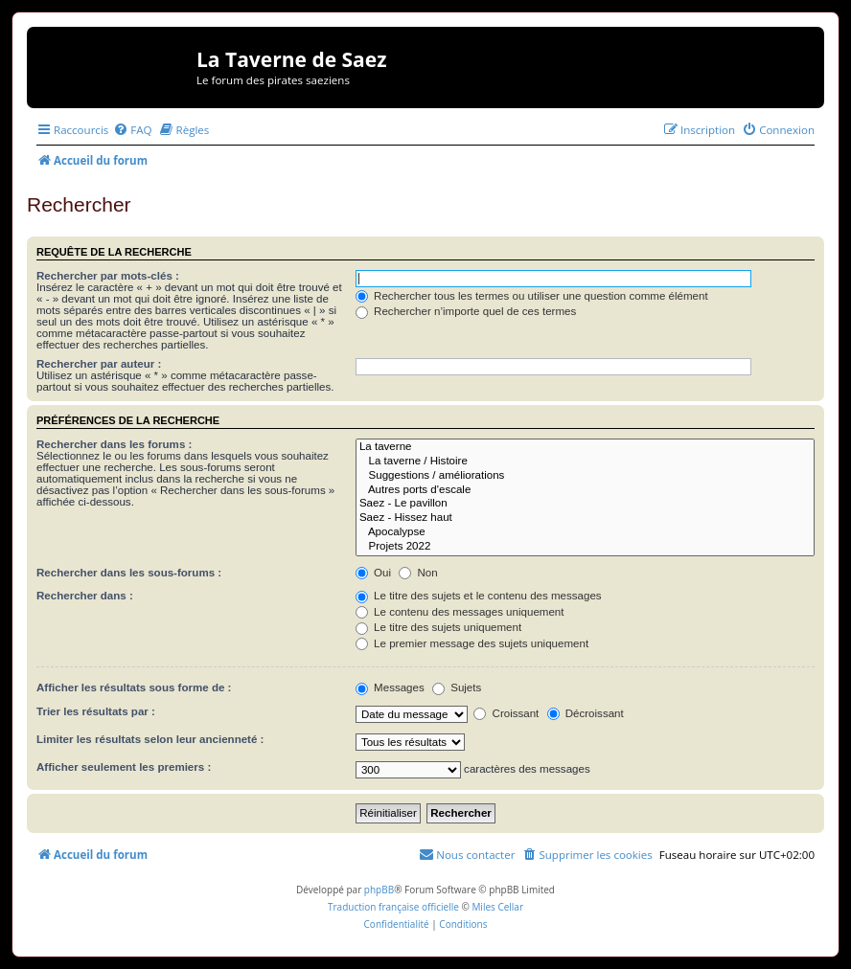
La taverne (585, 447)
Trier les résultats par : (95, 711)
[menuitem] (132, 130)
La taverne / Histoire (585, 462)
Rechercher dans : (84, 595)
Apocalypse (585, 533)
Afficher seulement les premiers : (123, 767)
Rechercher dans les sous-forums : (128, 572)
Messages (390, 687)
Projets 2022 (585, 547)
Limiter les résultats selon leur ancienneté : (150, 739)
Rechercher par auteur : (98, 364)
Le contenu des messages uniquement (460, 612)
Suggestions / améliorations (585, 476)
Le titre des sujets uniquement (438, 627)
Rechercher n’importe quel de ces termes (466, 311)
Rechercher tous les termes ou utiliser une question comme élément (532, 296)
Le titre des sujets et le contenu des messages (479, 595)
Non (418, 572)
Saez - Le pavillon (585, 504)
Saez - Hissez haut (585, 518)
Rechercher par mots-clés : (107, 276)
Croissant (506, 713)
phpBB (379, 889)
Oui (373, 572)
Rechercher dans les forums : (114, 444)
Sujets (456, 687)
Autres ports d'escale (585, 491)
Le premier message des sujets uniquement (472, 643)
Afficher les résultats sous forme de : (133, 687)
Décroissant (585, 713)
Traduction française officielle (393, 906)
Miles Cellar (497, 906)
